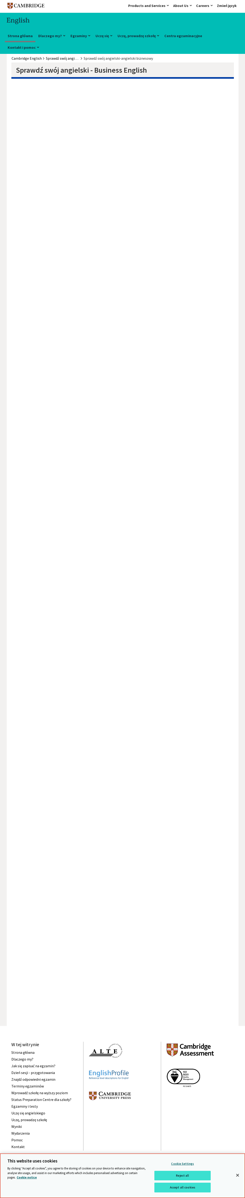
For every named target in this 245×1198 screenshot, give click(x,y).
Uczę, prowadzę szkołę (137, 35)
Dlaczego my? (50, 35)
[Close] (237, 1175)
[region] (122, 1175)
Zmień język (227, 5)
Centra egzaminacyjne (183, 35)
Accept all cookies (182, 1187)
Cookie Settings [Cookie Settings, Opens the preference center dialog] (182, 1164)
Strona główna (20, 35)
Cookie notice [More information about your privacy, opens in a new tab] (27, 1177)
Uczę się (102, 35)
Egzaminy (78, 35)
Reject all (182, 1176)
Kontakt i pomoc (22, 47)
